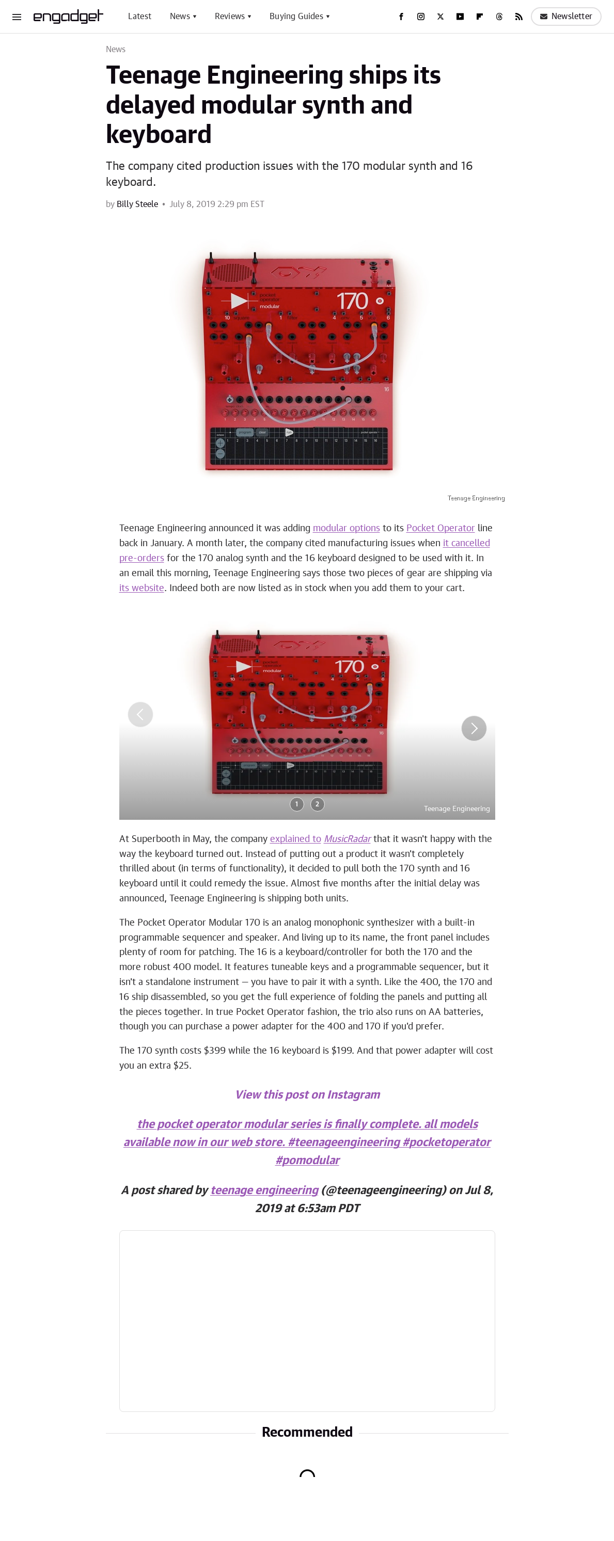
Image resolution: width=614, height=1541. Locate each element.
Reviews (230, 16)
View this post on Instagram (307, 1095)
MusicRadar (347, 839)
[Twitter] (440, 16)
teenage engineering (264, 1190)
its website (141, 588)
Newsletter (566, 16)
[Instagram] (421, 16)
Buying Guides (296, 16)
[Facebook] (401, 16)
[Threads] (499, 16)
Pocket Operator (440, 528)
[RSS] (519, 16)
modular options (346, 528)
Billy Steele (137, 204)
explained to (295, 839)
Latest (139, 16)
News (180, 16)
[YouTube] (460, 16)
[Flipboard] (479, 16)
